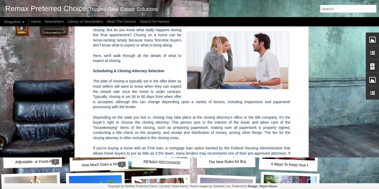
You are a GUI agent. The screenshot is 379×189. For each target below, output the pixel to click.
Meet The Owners (121, 21)
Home (36, 21)
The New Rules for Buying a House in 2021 (244, 161)
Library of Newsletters (85, 21)
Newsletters (54, 21)
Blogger (253, 186)
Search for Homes (154, 21)
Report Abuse (268, 186)
